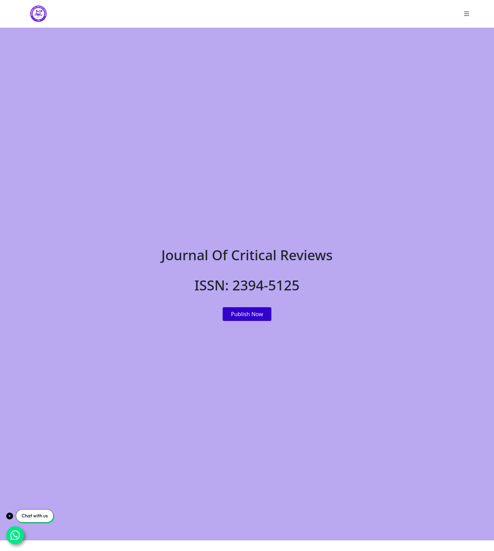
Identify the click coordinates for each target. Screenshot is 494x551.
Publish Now (247, 314)
